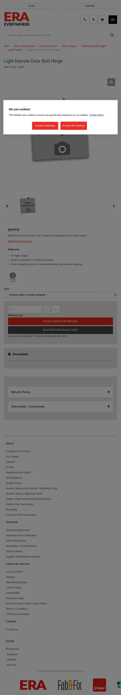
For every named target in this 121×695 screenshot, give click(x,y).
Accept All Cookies (74, 125)
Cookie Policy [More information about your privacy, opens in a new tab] (96, 115)
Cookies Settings (45, 125)
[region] (60, 117)
